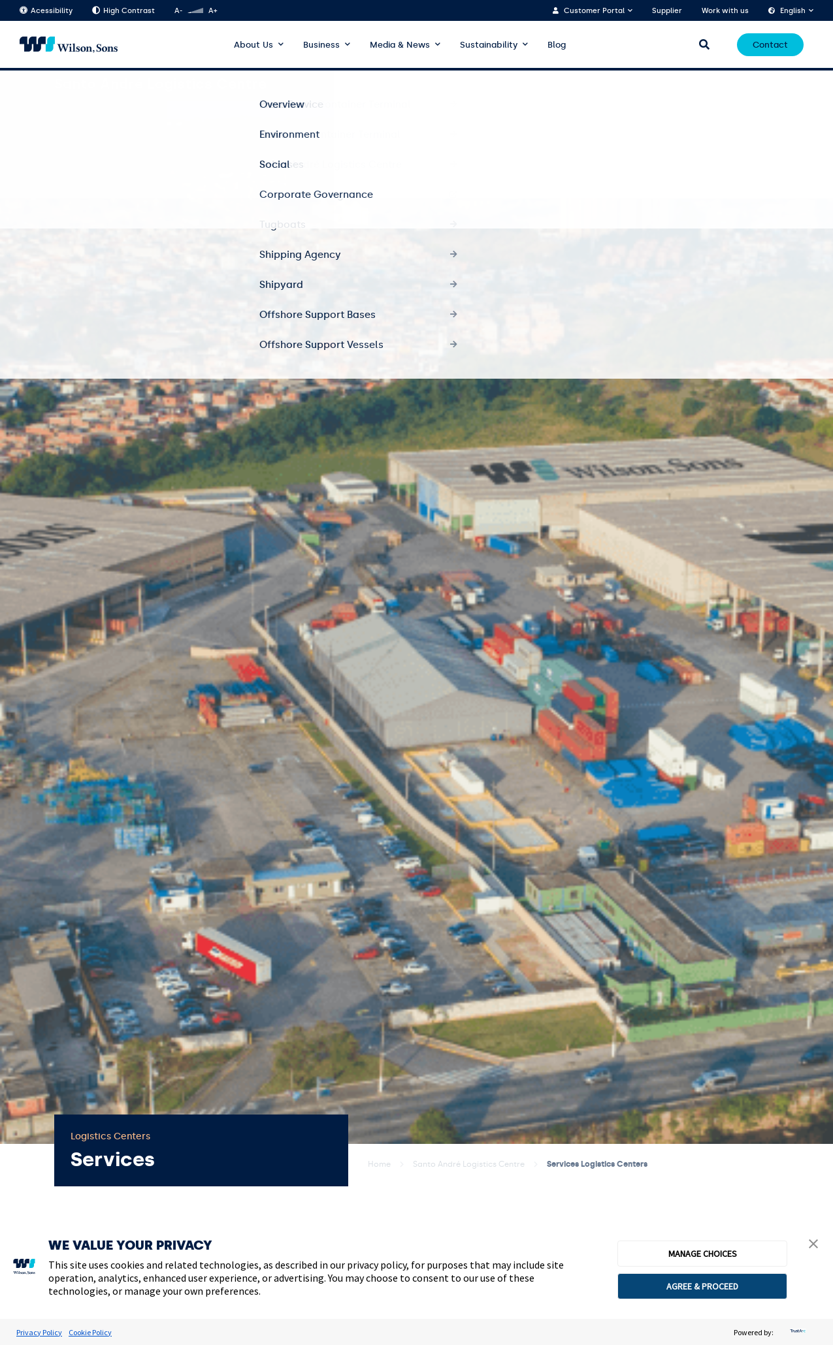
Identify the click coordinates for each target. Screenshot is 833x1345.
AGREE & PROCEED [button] (702, 1286)
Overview (423, 84)
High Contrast (123, 11)
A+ (212, 11)
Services (585, 84)
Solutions (647, 84)
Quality (765, 84)
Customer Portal (594, 11)
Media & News (400, 45)
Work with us (725, 11)
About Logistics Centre (505, 84)
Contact (770, 45)
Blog (556, 45)
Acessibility (46, 11)
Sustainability (488, 45)
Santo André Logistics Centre (469, 1164)
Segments (712, 84)
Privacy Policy (39, 1332)
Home (379, 1164)
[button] (813, 1245)
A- (178, 11)
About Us (253, 45)
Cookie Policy (90, 1332)
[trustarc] (796, 1332)
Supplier (667, 11)
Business (321, 45)
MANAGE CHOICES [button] (702, 1253)
